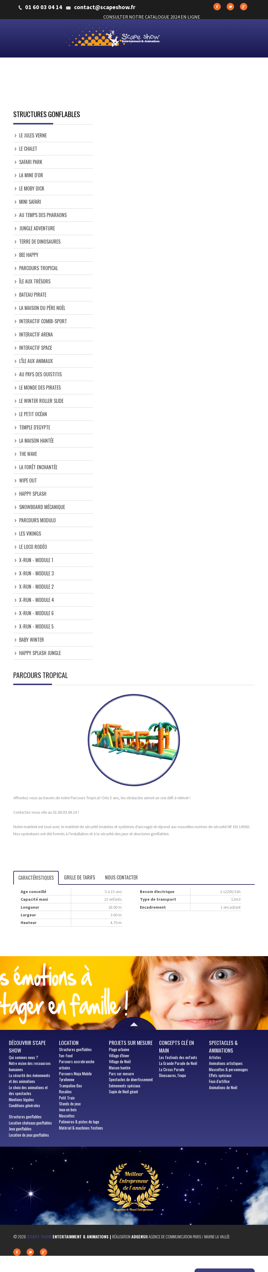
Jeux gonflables (20, 1129)
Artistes (215, 1057)
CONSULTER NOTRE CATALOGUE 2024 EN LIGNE (151, 17)
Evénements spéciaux (124, 1086)
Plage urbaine (119, 1049)
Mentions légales (21, 1099)
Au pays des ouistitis (40, 374)
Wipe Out (28, 480)
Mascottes (67, 1116)
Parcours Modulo (37, 520)
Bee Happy (28, 254)
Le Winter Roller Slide (41, 400)
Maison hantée (119, 1068)
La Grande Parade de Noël (178, 1063)
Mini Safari (30, 201)
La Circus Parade (171, 1069)
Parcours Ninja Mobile (75, 1073)
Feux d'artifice (219, 1081)
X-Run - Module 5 (36, 626)
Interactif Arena (36, 334)
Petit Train (67, 1098)
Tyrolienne (66, 1079)
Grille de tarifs (79, 877)
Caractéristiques (36, 877)
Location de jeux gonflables (29, 1135)
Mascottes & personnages (228, 1069)
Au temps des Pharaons (43, 215)
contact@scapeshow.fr (104, 7)
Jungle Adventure (37, 228)
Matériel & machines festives (81, 1128)
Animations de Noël (223, 1087)
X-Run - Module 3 (36, 573)
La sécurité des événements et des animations (29, 1078)
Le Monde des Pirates (40, 387)
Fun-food (66, 1055)
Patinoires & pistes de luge (79, 1122)
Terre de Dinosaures (40, 241)
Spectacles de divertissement (131, 1079)
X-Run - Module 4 (36, 599)
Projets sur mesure (131, 1042)
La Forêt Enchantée (38, 467)
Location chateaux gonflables (30, 1123)
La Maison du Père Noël (42, 307)
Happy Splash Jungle (40, 652)
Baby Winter (31, 639)
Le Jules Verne (33, 135)
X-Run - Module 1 (36, 560)
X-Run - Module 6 (36, 613)
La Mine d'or (31, 175)
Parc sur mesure (121, 1073)
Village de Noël (120, 1061)
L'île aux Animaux (36, 361)
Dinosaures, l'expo (172, 1075)
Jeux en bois (68, 1109)
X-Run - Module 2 (36, 586)
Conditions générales (24, 1105)
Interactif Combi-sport (43, 321)
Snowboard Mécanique (42, 507)
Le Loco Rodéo (33, 546)
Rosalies (65, 1091)
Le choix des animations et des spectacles (28, 1090)
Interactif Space (35, 347)
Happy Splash (32, 493)
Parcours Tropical (38, 268)
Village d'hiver (119, 1055)
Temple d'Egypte (34, 427)
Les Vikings (30, 533)
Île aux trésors (34, 281)
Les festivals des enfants (178, 1057)
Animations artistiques (226, 1063)
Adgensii (139, 1236)
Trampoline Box (70, 1086)
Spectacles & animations (223, 1046)
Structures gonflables (25, 1117)
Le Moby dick (31, 188)
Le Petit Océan (33, 414)
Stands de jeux (70, 1104)
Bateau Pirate (32, 294)
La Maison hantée (36, 440)
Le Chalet (28, 148)
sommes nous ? (23, 1057)
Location (69, 1042)
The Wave (28, 453)
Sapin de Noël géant (123, 1091)
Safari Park (30, 161)
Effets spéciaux (220, 1075)
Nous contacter (121, 877)
